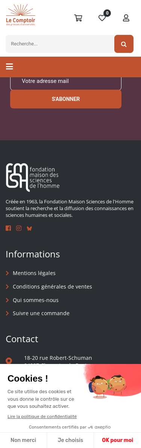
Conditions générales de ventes (52, 286)
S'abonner (66, 99)
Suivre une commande (41, 313)
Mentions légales (34, 273)
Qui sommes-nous (36, 300)
